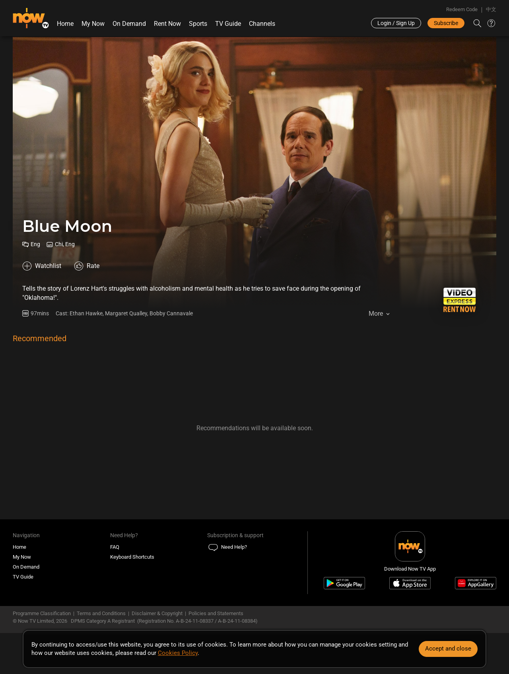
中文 (491, 9)
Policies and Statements (215, 613)
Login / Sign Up (396, 23)
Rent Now (167, 23)
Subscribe (446, 23)
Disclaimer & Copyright (157, 613)
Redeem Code (462, 9)
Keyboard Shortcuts (132, 557)
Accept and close (448, 648)
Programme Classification (42, 613)
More (376, 313)
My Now (93, 23)
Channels (262, 23)
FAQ (114, 547)
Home (65, 23)
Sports (198, 23)
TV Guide (228, 23)
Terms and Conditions (101, 613)
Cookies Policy (178, 653)
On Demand (129, 23)
